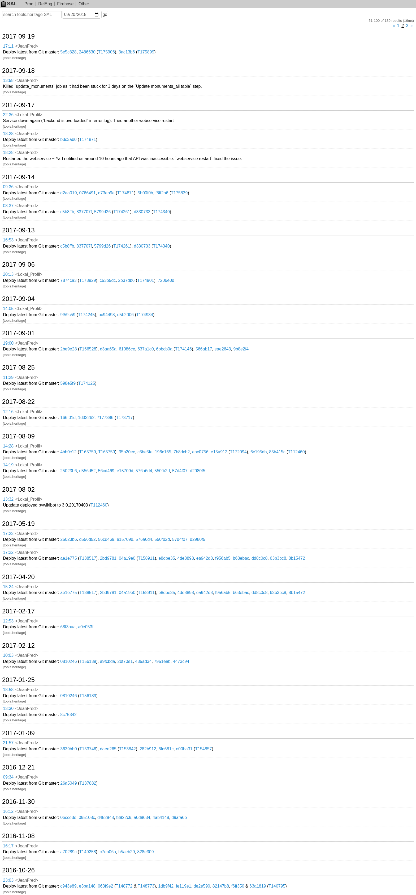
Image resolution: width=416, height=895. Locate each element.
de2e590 (202, 886)
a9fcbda (107, 661)
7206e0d (166, 280)
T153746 (87, 749)
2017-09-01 (18, 333)
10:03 (8, 655)
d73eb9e (106, 193)
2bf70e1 (125, 661)
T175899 (145, 52)
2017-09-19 (18, 36)
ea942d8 (204, 558)
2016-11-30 (18, 802)
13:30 (8, 708)
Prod (28, 4)
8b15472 (297, 558)
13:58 (8, 80)
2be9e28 (68, 349)
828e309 (145, 852)
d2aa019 (68, 193)
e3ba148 (87, 886)
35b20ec (127, 452)
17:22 (8, 552)
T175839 (179, 193)
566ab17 (204, 349)
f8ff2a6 (161, 193)
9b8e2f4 (241, 349)
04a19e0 (127, 558)
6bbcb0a (164, 349)
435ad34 (143, 661)
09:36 (8, 187)
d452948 (105, 817)
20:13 (8, 274)
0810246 (68, 661)
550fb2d (162, 471)
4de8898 (185, 558)
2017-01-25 (18, 680)
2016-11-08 (18, 836)
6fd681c (166, 749)
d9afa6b (179, 817)
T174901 (145, 280)
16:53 (8, 240)
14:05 (8, 308)
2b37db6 (126, 280)
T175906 (106, 52)
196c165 (163, 452)
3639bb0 (68, 749)
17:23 (8, 533)
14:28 (8, 446)
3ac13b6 (127, 52)
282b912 (148, 749)
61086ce (127, 349)
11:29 (8, 377)
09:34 (8, 777)
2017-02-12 (18, 645)
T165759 (87, 452)
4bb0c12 (68, 452)
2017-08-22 (18, 402)
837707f (84, 212)
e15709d (125, 471)
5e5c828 (68, 52)
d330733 (142, 212)
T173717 (124, 417)
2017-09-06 (18, 264)
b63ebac (241, 558)
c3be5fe (145, 452)
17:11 (8, 46)
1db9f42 (166, 886)
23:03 (8, 880)
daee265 (108, 749)
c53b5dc (108, 280)
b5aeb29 (126, 852)
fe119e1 (183, 886)
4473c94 (181, 661)
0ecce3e (68, 817)
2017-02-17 (18, 611)
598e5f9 (68, 383)
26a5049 (68, 783)
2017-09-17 (18, 105)
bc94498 (106, 314)
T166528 (87, 349)
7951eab (162, 661)
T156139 (87, 661)
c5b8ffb (67, 212)
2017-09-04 (18, 299)
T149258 (87, 852)
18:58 (8, 689)
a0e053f (85, 627)
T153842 (127, 749)
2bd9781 (108, 558)
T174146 (183, 349)
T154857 (203, 749)
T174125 (86, 383)
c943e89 (68, 886)
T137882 (87, 783)
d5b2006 (125, 314)
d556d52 (87, 471)
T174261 (121, 212)
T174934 (144, 314)
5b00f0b (145, 193)
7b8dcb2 (182, 452)
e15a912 (219, 452)
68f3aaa (68, 627)
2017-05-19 (18, 524)
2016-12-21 (18, 767)
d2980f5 (197, 471)
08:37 (8, 205)
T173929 (87, 280)
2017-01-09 (18, 733)
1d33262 (86, 417)
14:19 (8, 465)
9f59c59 (67, 314)
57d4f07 (180, 471)
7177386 (105, 417)
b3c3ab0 (68, 139)
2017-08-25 (18, 367)
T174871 (87, 139)
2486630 (87, 52)
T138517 (87, 558)
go (104, 14)
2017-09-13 (18, 230)
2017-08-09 (18, 436)
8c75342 (68, 714)
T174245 (86, 314)
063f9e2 (105, 886)
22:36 (8, 114)
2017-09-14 (18, 177)
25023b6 (68, 471)
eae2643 (222, 349)
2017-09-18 (18, 71)
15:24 (8, 586)
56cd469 (106, 471)
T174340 (161, 212)
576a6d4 (144, 471)
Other (84, 4)
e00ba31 (184, 749)
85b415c (277, 452)
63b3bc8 (278, 558)
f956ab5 (223, 558)
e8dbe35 (166, 558)
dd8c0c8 (260, 558)
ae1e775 (68, 558)
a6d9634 (142, 817)
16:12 (8, 811)
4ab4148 (161, 817)
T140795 (276, 886)
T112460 (296, 452)
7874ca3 (68, 280)
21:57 (8, 743)
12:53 (8, 621)
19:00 (8, 343)
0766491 (87, 193)
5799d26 (102, 212)
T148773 (146, 886)
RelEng (45, 4)
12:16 (8, 411)
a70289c (68, 852)
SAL (9, 3)
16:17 (8, 846)
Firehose (65, 4)
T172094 (238, 452)
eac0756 (200, 452)
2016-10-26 (18, 870)
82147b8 (221, 886)
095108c (87, 817)
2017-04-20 (18, 577)
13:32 (8, 499)
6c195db (258, 452)
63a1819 (257, 886)
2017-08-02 (18, 489)
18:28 (8, 133)
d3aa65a (108, 349)
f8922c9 (123, 817)
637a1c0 (145, 349)
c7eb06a (108, 852)
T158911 (146, 558)
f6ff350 (237, 886)
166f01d (68, 417)
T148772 (124, 886)
